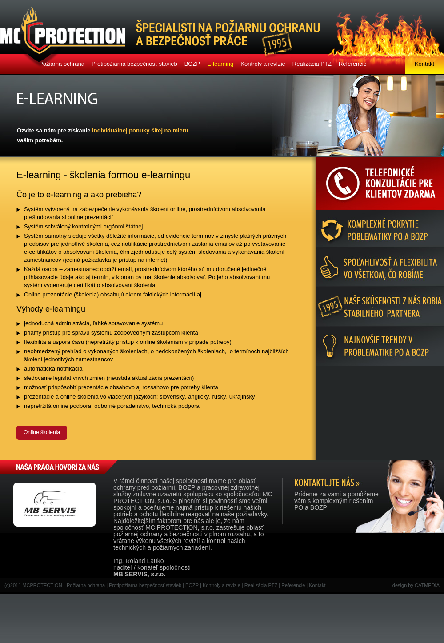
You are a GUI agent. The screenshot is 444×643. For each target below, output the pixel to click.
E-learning (220, 63)
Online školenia (42, 432)
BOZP (192, 63)
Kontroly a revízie (262, 63)
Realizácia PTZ (312, 63)
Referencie (353, 63)
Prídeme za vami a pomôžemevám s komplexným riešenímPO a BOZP (336, 501)
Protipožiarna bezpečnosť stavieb (134, 63)
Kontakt (424, 63)
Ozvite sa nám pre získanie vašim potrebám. (102, 135)
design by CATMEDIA (416, 585)
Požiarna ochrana (61, 63)
